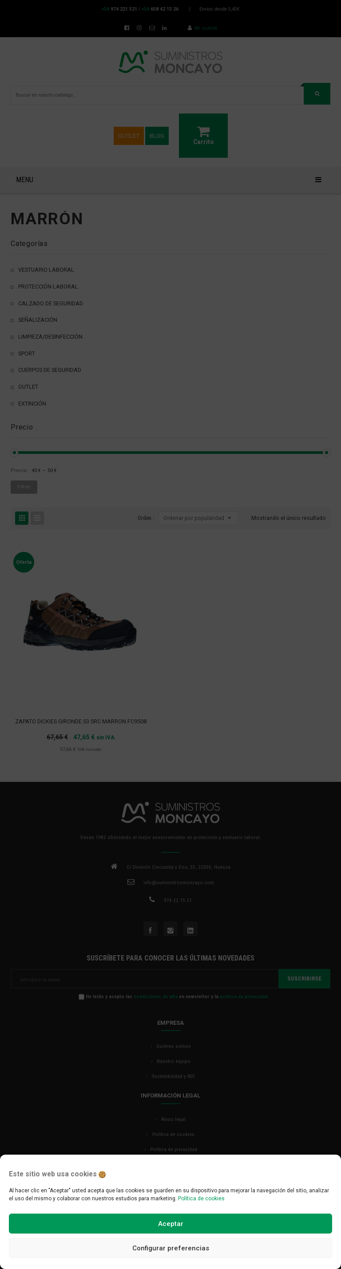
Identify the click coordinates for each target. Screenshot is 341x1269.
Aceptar (170, 1224)
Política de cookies (201, 1198)
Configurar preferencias (170, 1248)
